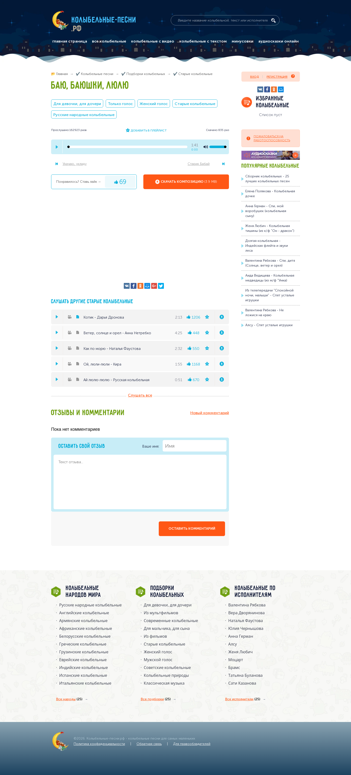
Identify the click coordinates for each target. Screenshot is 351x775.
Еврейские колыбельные (83, 659)
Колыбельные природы (166, 675)
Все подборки (156, 699)
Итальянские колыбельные (85, 683)
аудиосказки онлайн (278, 41)
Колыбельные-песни (104, 20)
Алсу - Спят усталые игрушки (269, 325)
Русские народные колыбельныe (90, 605)
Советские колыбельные (167, 667)
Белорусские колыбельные (85, 636)
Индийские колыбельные (83, 667)
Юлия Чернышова (245, 628)
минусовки (242, 41)
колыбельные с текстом (203, 41)
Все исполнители (242, 699)
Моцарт (235, 659)
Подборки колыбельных (167, 592)
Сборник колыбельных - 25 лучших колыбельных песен (267, 178)
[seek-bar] (127, 147)
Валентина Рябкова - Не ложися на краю (264, 312)
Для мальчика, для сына (167, 628)
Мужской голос (158, 659)
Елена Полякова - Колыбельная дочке (270, 193)
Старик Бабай (199, 164)
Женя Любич (240, 652)
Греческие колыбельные (82, 644)
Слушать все (140, 395)
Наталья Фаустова (245, 620)
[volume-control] (217, 147)
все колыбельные (109, 41)
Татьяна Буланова (245, 675)
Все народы (69, 699)
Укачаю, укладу (75, 164)
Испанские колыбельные (83, 675)
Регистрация (281, 76)
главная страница (69, 41)
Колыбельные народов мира (83, 592)
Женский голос (154, 103)
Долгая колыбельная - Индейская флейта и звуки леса (266, 246)
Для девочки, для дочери (77, 103)
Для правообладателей (191, 744)
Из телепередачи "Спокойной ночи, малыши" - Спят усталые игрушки (269, 295)
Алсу (232, 644)
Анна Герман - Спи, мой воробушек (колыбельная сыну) (265, 211)
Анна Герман (240, 636)
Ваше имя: (184, 446)
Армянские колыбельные (83, 620)
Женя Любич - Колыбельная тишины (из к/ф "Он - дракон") (269, 228)
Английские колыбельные (84, 612)
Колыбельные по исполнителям (255, 592)
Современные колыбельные (171, 620)
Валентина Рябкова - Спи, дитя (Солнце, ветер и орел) (270, 263)
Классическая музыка (164, 683)
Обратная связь (149, 744)
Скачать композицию (189, 181)
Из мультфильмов (161, 612)
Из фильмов (155, 636)
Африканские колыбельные (85, 628)
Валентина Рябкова (246, 605)
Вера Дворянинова (246, 612)
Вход (254, 76)
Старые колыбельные (195, 103)
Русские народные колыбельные (83, 114)
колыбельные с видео (152, 41)
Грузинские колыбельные (83, 652)
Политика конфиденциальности (99, 744)
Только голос (120, 103)
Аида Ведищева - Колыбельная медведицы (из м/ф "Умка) (269, 277)
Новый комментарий (209, 412)
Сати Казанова (242, 683)
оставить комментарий (192, 529)
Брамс (234, 667)
